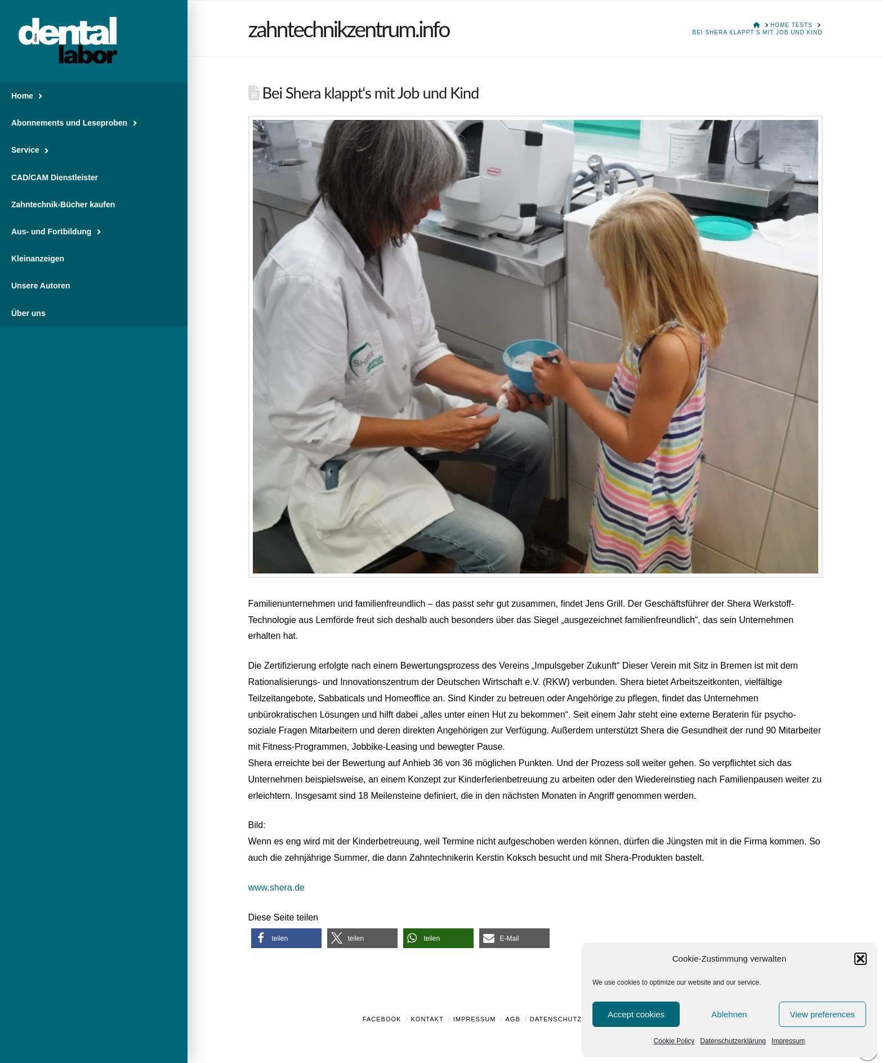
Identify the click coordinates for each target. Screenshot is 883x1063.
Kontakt (427, 1019)
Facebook (382, 1019)
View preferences (822, 1014)
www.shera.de (276, 887)
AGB (512, 1019)
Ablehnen (729, 1014)
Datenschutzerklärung (733, 1041)
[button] (860, 958)
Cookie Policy (674, 1041)
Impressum (788, 1041)
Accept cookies (636, 1014)
